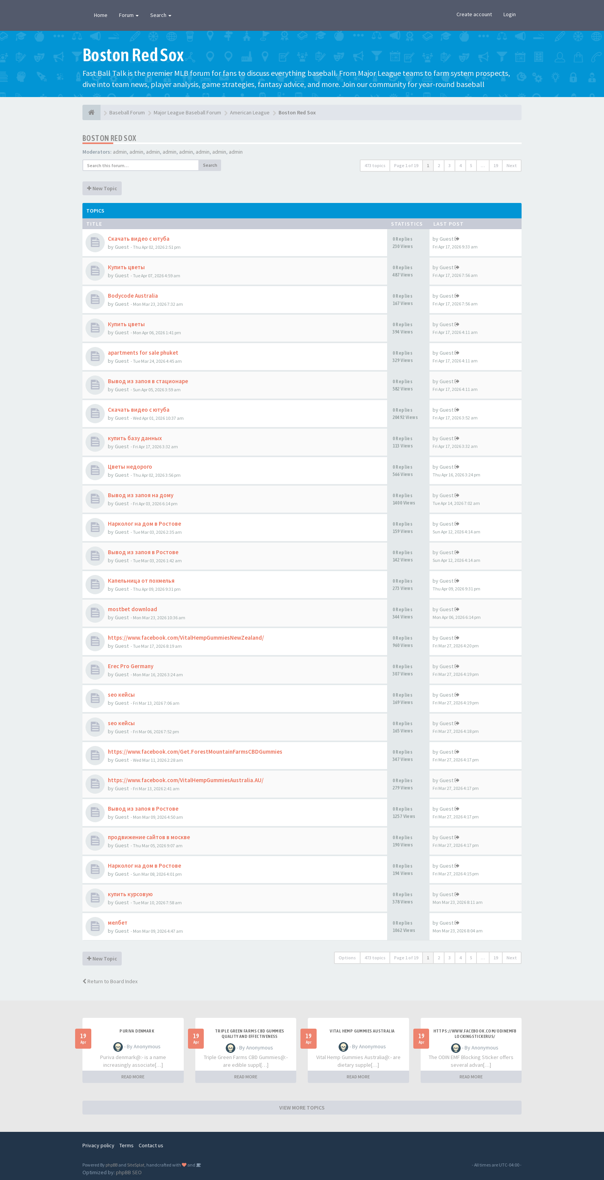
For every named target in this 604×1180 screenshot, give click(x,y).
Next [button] (512, 165)
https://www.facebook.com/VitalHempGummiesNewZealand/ (186, 637)
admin (120, 151)
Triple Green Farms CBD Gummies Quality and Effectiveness (249, 1033)
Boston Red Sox (109, 138)
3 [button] (449, 165)
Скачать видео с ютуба (138, 238)
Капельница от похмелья (141, 580)
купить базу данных (135, 438)
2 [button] (439, 165)
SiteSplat (135, 1165)
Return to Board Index (110, 981)
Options (347, 957)
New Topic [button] (102, 188)
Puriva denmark (136, 1031)
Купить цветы (126, 267)
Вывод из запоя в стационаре (148, 381)
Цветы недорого (130, 466)
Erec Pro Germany (130, 666)
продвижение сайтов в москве (149, 837)
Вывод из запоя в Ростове (143, 552)
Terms (126, 1145)
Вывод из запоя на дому (140, 495)
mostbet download (132, 609)
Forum (129, 15)
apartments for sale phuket (143, 352)
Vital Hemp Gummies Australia (362, 1031)
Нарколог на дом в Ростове (144, 523)
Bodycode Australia (133, 295)
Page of (406, 165)
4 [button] (460, 165)
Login (509, 14)
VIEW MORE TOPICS (302, 1107)
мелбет (118, 922)
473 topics (375, 165)
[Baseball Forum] (91, 112)
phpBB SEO (129, 1172)
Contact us (151, 1145)
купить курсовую (130, 894)
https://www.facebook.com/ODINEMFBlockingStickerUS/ (475, 1033)
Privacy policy (98, 1145)
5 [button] (471, 165)
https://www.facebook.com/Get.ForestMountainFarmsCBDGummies (195, 751)
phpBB (111, 1165)
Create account (474, 14)
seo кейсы (121, 694)
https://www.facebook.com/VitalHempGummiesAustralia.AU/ (185, 780)
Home (100, 15)
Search (160, 15)
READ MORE (132, 1076)
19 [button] (495, 165)
